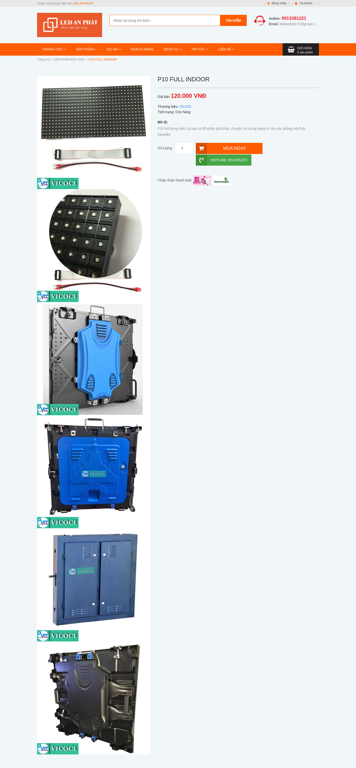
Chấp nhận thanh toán (175, 168)
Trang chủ (43, 59)
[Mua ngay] (228, 148)
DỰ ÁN (114, 49)
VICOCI (185, 107)
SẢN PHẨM (86, 49)
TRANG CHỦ (54, 49)
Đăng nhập (279, 3)
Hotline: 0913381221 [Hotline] (288, 148)
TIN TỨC (199, 49)
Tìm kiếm (233, 20)
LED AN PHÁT (83, 3)
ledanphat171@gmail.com (299, 24)
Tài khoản (305, 3)
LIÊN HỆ (226, 49)
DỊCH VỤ (172, 49)
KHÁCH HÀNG (142, 49)
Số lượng (165, 148)
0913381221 (294, 18)
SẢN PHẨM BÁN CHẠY (69, 59)
